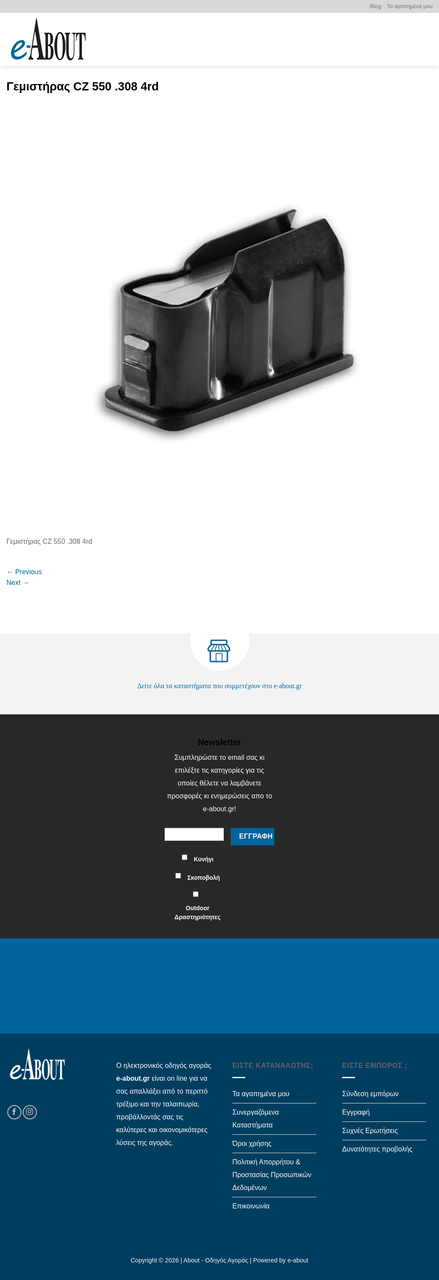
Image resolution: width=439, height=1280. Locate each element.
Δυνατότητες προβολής (377, 1149)
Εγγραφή (356, 1112)
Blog (375, 6)
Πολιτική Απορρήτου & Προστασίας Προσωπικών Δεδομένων (271, 1174)
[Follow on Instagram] (30, 1112)
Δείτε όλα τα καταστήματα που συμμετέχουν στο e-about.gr (219, 685)
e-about (298, 1260)
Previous (24, 572)
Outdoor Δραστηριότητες (197, 912)
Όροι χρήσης (251, 1143)
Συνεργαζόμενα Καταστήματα (255, 1119)
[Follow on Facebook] (14, 1112)
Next (17, 582)
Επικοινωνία (251, 1206)
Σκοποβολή (203, 877)
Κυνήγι (203, 859)
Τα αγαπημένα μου (410, 6)
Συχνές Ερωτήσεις (370, 1130)
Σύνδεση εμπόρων (370, 1093)
